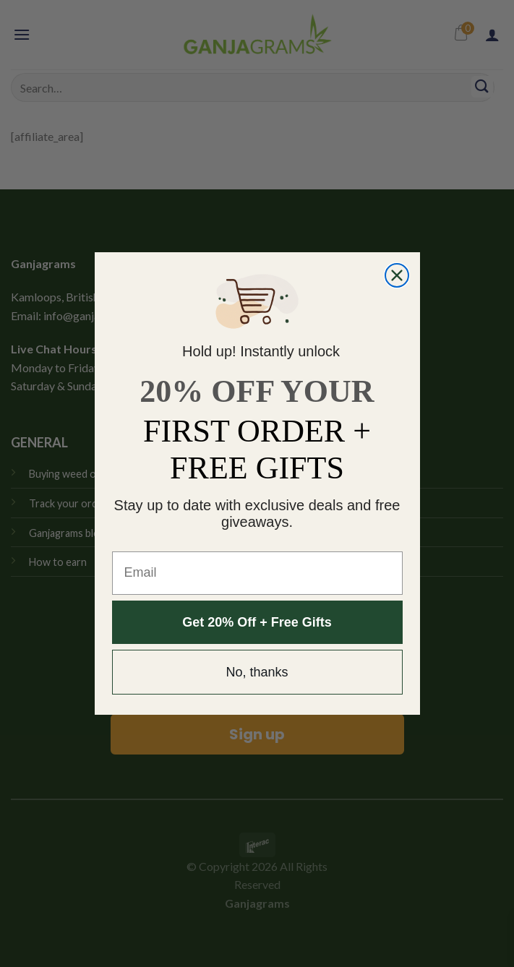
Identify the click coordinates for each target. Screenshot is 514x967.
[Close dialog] (396, 275)
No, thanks (257, 672)
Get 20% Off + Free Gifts (257, 622)
